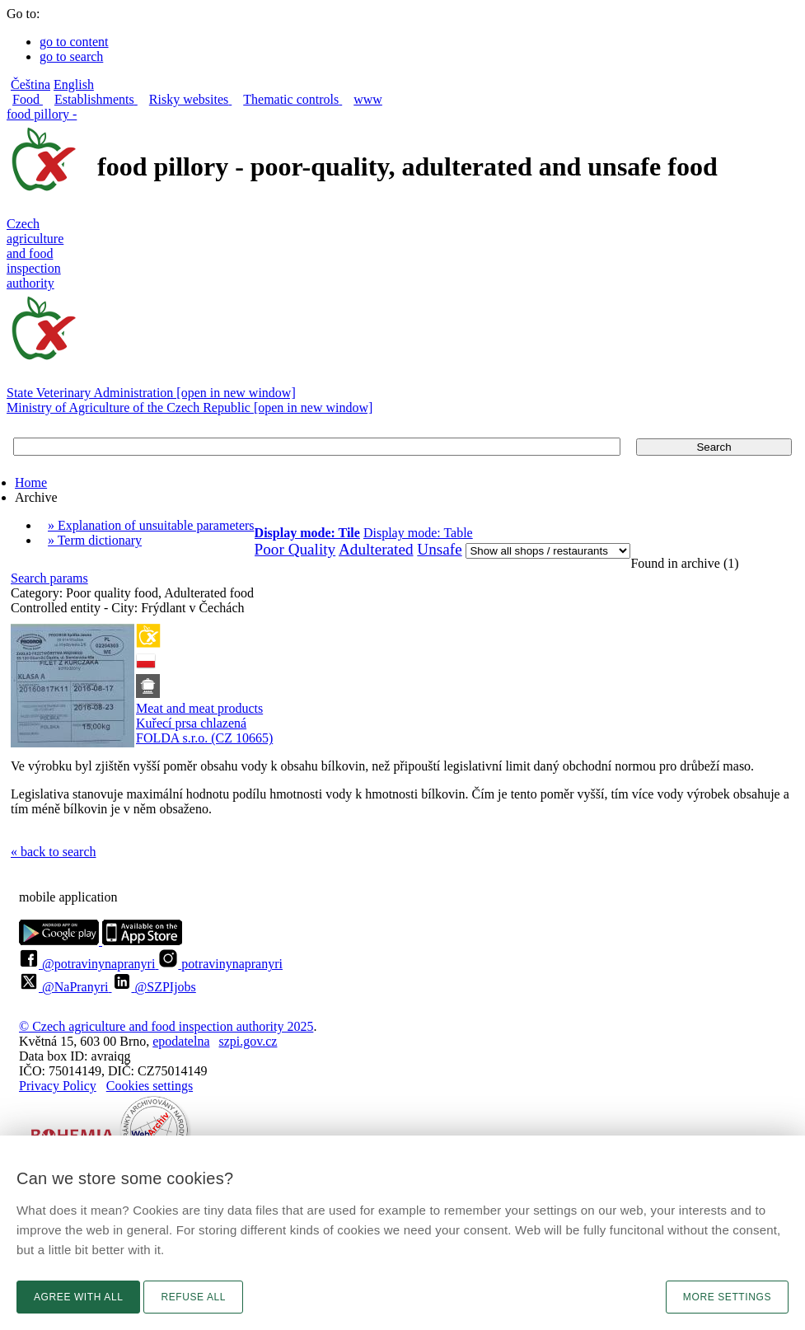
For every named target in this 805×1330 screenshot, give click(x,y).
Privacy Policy (57, 1086)
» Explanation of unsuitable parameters (151, 525)
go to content (74, 42)
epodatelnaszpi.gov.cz (214, 1041)
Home (31, 482)
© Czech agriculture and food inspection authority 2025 (166, 1026)
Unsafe (439, 549)
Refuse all (193, 1297)
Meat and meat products (199, 708)
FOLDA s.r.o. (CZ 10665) (204, 738)
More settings (727, 1297)
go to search (71, 56)
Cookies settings (149, 1086)
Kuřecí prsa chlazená (191, 723)
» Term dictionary (95, 540)
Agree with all (78, 1297)
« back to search (53, 852)
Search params (49, 578)
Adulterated (376, 549)
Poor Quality (295, 549)
